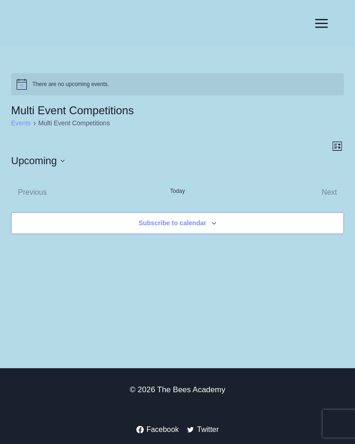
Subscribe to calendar (172, 223)
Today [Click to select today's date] (177, 191)
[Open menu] (321, 23)
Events (21, 123)
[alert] (177, 84)
